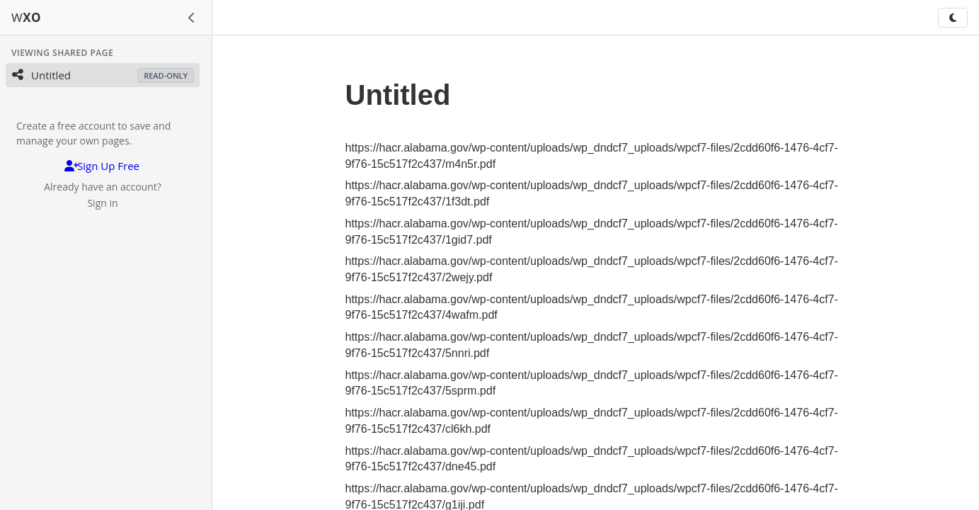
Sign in (102, 203)
